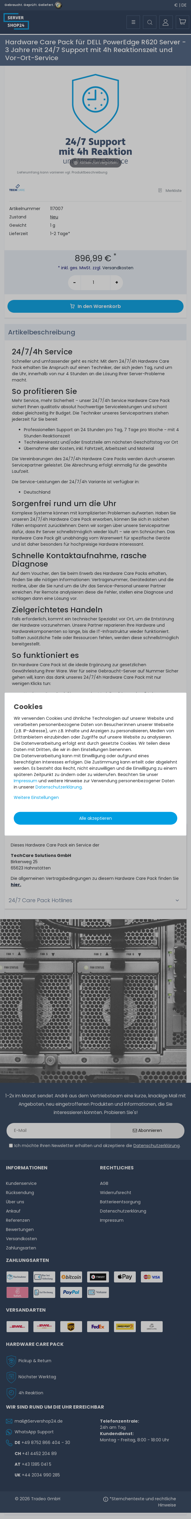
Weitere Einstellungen (36, 797)
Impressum (25, 780)
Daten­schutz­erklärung (59, 787)
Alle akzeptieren (95, 818)
